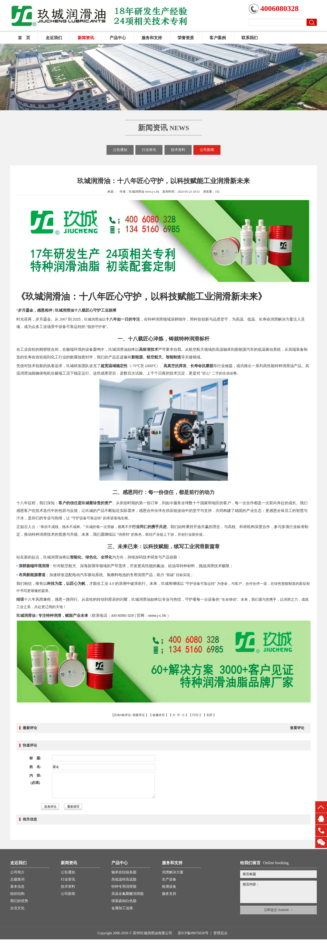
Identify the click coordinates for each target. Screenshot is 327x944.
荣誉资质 (186, 38)
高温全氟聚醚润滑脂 (127, 894)
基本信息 (17, 886)
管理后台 (220, 933)
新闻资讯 (86, 38)
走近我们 (54, 38)
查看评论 (297, 728)
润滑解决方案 (172, 872)
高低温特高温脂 (123, 879)
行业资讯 (149, 150)
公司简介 (17, 872)
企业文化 (17, 908)
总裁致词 (17, 879)
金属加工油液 (122, 908)
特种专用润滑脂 (123, 886)
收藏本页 (159, 715)
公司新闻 (207, 150)
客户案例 (217, 38)
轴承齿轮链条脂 (123, 872)
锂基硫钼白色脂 (123, 901)
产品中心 (118, 38)
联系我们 (249, 38)
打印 (195, 715)
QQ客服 (321, 819)
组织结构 (17, 894)
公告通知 (120, 150)
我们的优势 (19, 901)
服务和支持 (152, 38)
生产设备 (169, 879)
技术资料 (178, 150)
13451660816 (321, 830)
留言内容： (281, 891)
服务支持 (169, 894)
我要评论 (139, 715)
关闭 (209, 715)
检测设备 (169, 886)
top (321, 807)
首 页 (24, 38)
